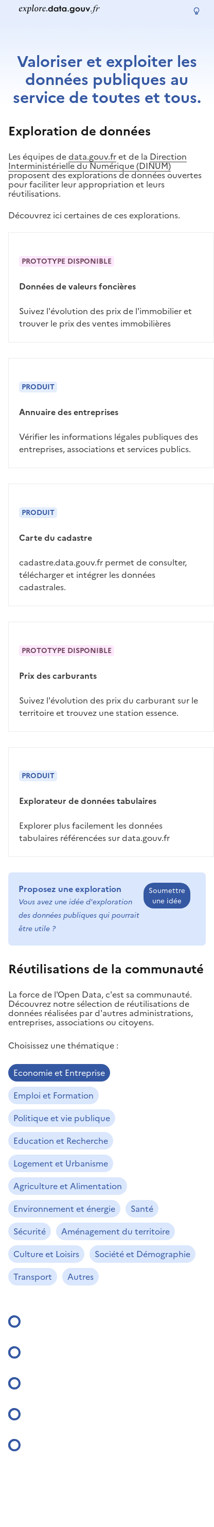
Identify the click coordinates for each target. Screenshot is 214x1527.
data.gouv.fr (92, 156)
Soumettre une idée (167, 895)
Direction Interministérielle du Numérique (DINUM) (97, 161)
